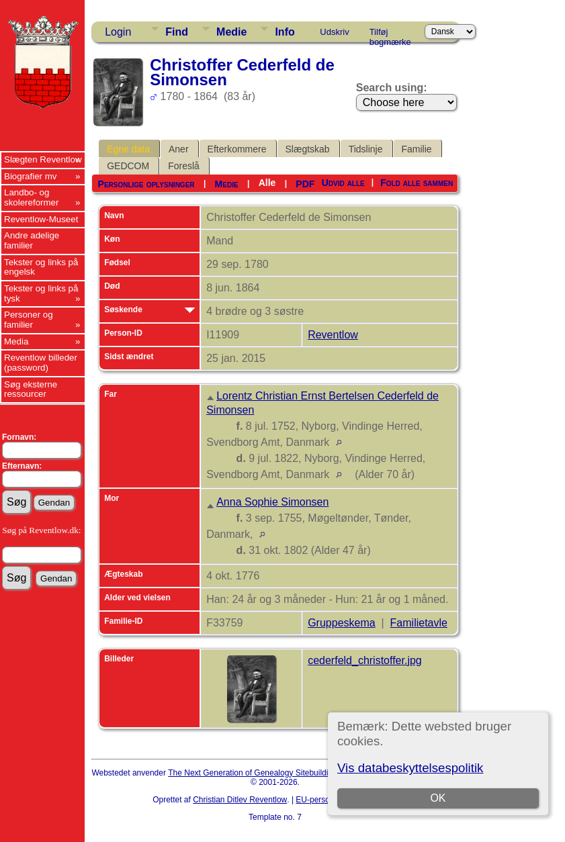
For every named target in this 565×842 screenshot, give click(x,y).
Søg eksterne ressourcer (30, 389)
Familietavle (418, 622)
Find (176, 32)
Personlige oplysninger (146, 184)
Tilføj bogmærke (390, 34)
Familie (417, 149)
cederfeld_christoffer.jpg (365, 660)
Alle (267, 182)
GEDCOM (128, 165)
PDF (305, 184)
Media (16, 341)
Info (284, 32)
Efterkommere (237, 149)
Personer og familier (28, 320)
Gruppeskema (342, 622)
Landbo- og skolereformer (31, 197)
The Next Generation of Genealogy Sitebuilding (252, 773)
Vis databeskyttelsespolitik (410, 768)
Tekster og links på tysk (41, 293)
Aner (179, 149)
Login (118, 32)
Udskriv (334, 32)
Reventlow (333, 334)
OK (437, 798)
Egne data (128, 149)
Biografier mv (30, 176)
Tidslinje (366, 149)
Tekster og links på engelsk (41, 267)
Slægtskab (308, 149)
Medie (231, 32)
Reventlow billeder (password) (40, 363)
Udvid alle (343, 182)
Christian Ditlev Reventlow (240, 799)
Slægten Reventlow (43, 159)
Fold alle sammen (416, 182)
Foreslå (184, 165)
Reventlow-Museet (41, 219)
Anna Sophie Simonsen (272, 502)
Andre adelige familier (31, 240)
